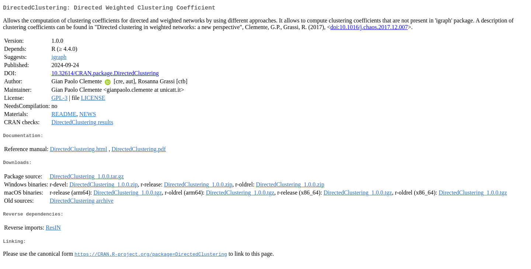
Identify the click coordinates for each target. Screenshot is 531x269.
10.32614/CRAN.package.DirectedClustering (105, 74)
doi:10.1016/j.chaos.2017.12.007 (369, 28)
